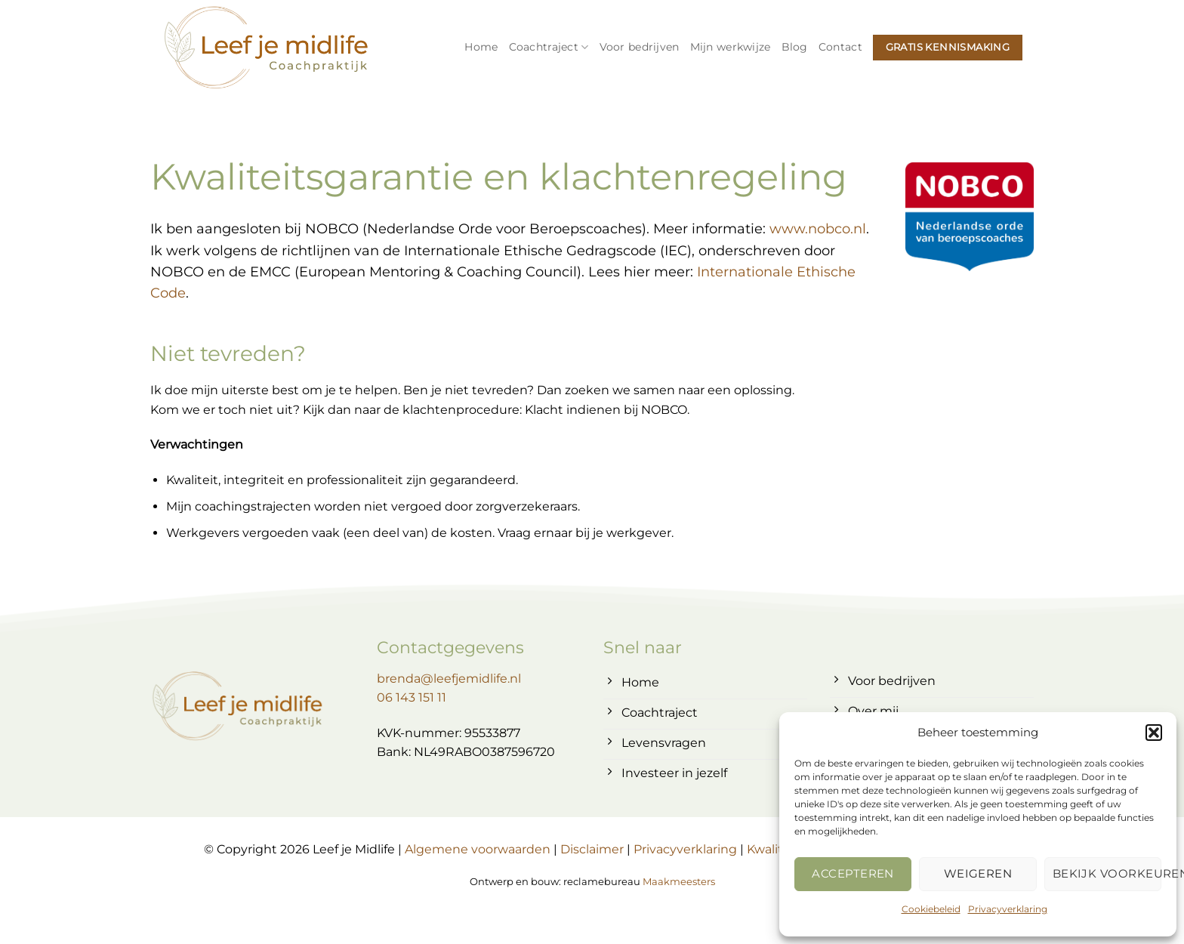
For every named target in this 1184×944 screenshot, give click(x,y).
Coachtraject (549, 47)
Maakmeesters (679, 881)
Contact (840, 47)
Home (481, 47)
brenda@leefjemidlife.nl (449, 678)
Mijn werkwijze (730, 47)
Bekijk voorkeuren (1107, 873)
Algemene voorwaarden (477, 849)
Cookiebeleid (931, 909)
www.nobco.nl (817, 228)
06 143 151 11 (411, 697)
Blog (795, 47)
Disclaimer (592, 849)
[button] (1153, 732)
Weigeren (978, 873)
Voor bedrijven (640, 47)
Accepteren (853, 873)
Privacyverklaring (1007, 909)
